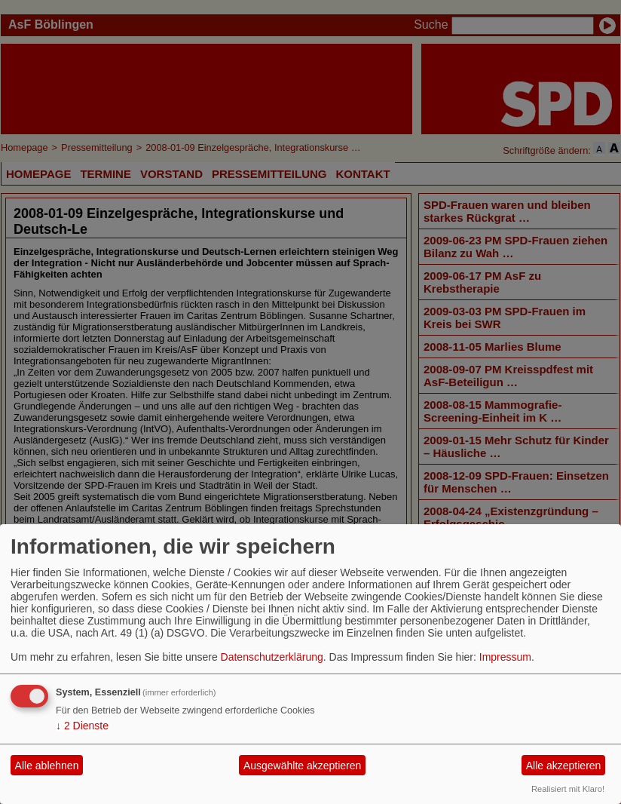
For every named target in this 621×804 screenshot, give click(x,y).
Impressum (505, 657)
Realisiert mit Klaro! (567, 788)
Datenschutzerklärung (272, 657)
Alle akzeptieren (563, 766)
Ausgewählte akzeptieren (302, 766)
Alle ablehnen (47, 766)
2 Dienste (82, 726)
